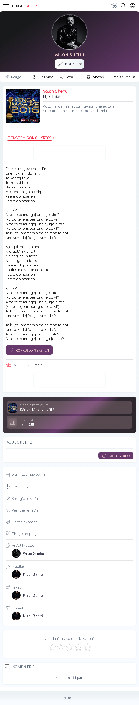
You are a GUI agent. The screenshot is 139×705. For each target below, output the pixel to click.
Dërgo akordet (24, 522)
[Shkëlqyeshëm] (87, 646)
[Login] (132, 5)
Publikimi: (29, 475)
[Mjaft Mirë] (78, 646)
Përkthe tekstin (25, 510)
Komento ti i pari (69, 677)
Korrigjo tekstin (25, 498)
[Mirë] (69, 646)
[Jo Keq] (60, 646)
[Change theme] (114, 5)
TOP (69, 698)
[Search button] (123, 5)
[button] (6, 5)
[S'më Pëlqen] (52, 646)
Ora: (20, 486)
